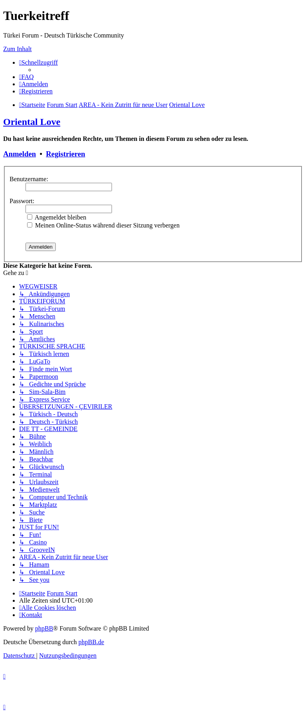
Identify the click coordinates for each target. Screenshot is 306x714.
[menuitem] (26, 76)
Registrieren (65, 154)
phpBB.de (91, 642)
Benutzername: (29, 179)
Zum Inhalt (17, 48)
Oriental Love (31, 122)
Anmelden (19, 154)
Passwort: (22, 201)
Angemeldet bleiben (56, 217)
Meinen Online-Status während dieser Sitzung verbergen (103, 225)
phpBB (44, 628)
